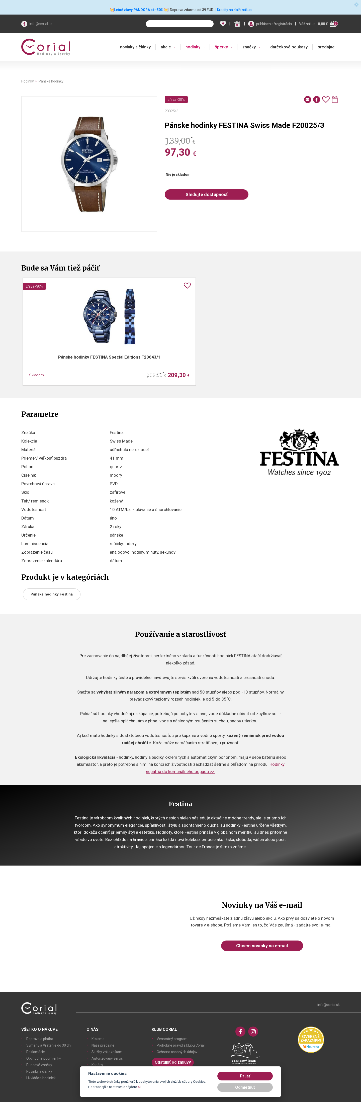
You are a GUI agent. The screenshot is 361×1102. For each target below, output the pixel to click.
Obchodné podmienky (43, 1058)
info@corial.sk (40, 24)
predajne (326, 46)
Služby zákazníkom (107, 1052)
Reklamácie (35, 1052)
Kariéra (97, 1065)
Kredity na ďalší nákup (234, 10)
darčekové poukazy (289, 46)
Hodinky (27, 81)
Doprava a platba (39, 1039)
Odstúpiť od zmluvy (173, 1062)
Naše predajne (103, 1045)
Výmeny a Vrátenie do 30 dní (48, 1045)
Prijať (245, 1076)
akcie (166, 46)
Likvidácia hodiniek (41, 1078)
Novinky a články (39, 1071)
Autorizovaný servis (107, 1058)
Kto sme (98, 1039)
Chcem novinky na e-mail (262, 945)
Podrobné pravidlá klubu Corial (181, 1045)
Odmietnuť (245, 1087)
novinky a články (135, 46)
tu (139, 1087)
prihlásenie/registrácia (274, 24)
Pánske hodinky (51, 81)
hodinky (193, 46)
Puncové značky (39, 1065)
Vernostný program (172, 1039)
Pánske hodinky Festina (52, 594)
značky (249, 46)
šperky (221, 46)
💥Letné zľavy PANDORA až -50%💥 (139, 10)
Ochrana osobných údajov (177, 1052)
